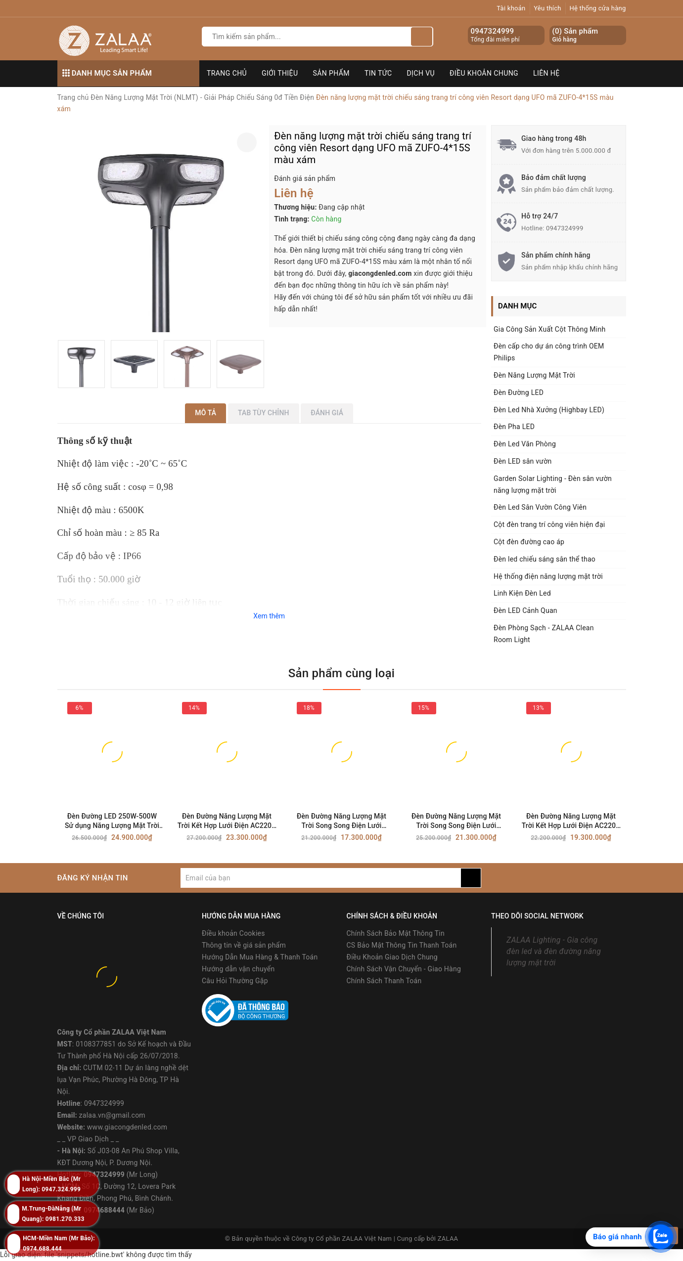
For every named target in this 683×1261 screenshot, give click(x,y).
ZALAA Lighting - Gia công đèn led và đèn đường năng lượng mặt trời (553, 951)
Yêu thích (547, 8)
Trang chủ (227, 73)
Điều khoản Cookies (233, 933)
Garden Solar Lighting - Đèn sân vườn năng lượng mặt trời (553, 484)
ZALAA (448, 1238)
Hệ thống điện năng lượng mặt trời (548, 576)
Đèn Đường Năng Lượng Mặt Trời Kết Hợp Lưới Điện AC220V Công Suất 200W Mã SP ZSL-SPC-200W (227, 821)
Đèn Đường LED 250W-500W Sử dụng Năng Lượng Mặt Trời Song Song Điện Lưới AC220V (112, 821)
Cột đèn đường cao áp (529, 542)
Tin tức (378, 73)
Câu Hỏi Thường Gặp (235, 981)
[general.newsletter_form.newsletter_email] (321, 878)
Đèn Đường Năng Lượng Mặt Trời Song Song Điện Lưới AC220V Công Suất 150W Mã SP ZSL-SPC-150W (456, 821)
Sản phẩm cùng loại (341, 673)
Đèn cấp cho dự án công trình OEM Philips (549, 352)
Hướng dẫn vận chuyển (238, 969)
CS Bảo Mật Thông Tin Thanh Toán (402, 945)
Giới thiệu (280, 73)
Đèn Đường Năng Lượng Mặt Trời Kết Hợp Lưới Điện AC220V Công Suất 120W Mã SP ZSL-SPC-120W (571, 821)
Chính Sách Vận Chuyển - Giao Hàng (404, 969)
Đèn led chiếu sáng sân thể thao (544, 559)
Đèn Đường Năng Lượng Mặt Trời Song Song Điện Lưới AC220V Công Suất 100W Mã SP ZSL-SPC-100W (342, 821)
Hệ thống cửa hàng (597, 8)
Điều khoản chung (484, 73)
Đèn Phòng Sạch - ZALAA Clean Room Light (544, 634)
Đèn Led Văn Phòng (525, 444)
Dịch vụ (421, 73)
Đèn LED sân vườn (522, 461)
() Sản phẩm (575, 35)
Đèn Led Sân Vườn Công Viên (540, 507)
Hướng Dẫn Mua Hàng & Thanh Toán (260, 957)
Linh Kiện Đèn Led (522, 593)
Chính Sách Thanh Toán (384, 981)
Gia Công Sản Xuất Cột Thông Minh (549, 329)
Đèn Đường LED (519, 392)
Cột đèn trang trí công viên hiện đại (549, 524)
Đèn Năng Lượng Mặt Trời (534, 375)
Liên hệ (546, 73)
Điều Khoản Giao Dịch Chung (392, 957)
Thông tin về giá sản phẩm (244, 945)
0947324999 (492, 31)
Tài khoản (511, 8)
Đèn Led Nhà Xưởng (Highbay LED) (549, 410)
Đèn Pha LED (514, 427)
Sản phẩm (331, 73)
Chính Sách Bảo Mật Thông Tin (396, 933)
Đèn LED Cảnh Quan (525, 610)
